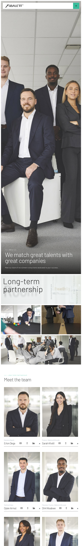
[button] (76, 6)
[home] (14, 6)
